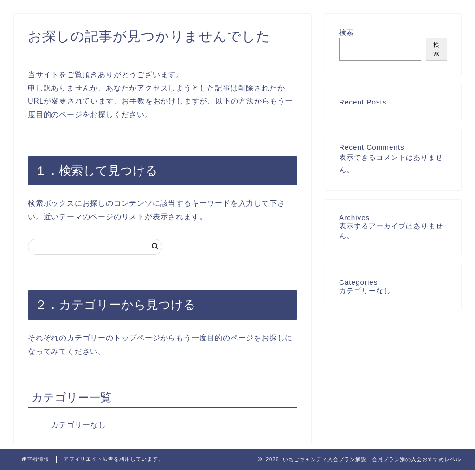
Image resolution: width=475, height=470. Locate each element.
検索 (346, 32)
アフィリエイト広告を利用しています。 (114, 459)
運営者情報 (35, 459)
